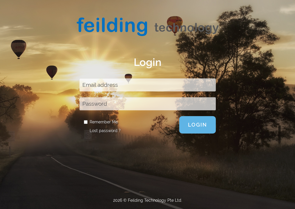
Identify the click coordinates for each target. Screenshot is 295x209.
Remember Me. (101, 122)
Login (197, 125)
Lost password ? (105, 130)
